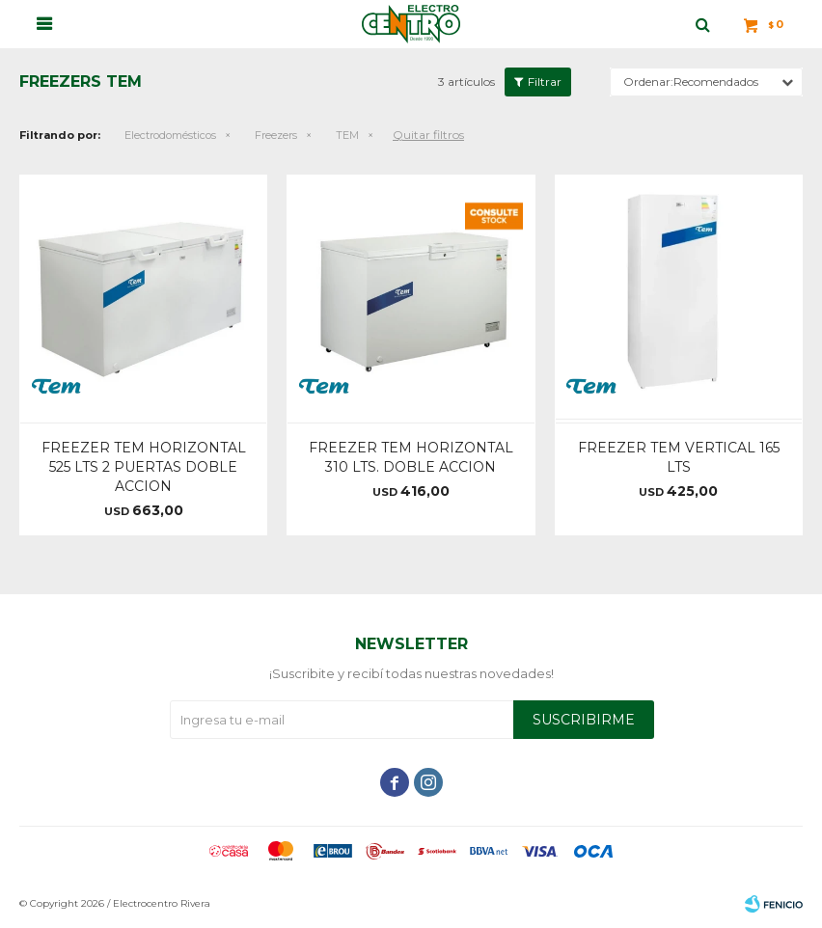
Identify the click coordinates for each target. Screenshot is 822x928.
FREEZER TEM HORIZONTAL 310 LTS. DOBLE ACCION (411, 457)
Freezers (276, 135)
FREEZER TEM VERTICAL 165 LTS (679, 457)
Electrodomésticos (170, 135)
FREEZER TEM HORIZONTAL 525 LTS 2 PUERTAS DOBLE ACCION (143, 467)
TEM (347, 135)
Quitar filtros (428, 134)
